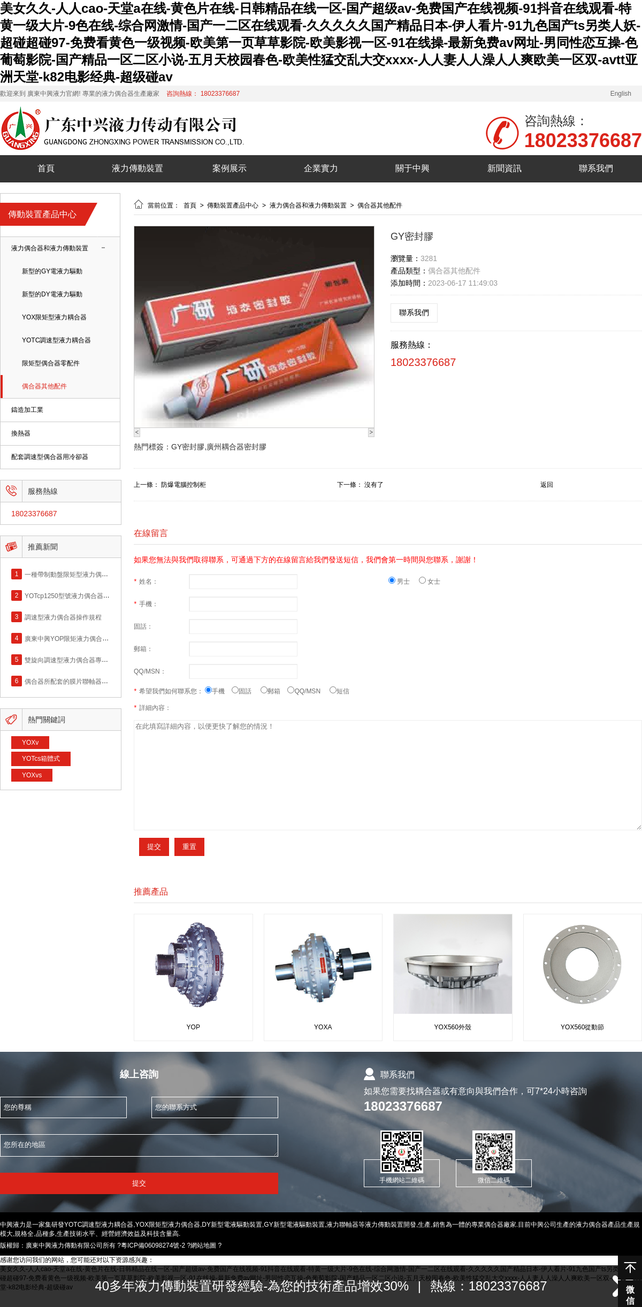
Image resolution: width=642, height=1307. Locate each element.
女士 (429, 581)
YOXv (30, 742)
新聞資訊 (504, 168)
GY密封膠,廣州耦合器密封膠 (218, 446)
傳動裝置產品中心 (233, 205)
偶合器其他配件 (44, 386)
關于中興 (412, 168)
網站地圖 (203, 1245)
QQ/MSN (308, 691)
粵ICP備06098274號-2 (153, 1245)
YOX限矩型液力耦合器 (54, 317)
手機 (218, 691)
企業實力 (321, 168)
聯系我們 (596, 168)
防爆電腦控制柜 (183, 484)
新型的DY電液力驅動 (52, 294)
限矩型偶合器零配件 (51, 363)
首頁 (46, 168)
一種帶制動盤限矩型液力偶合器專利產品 (82, 574)
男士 (403, 581)
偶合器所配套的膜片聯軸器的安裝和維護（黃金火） (98, 681)
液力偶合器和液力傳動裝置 (49, 248)
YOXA (323, 1027)
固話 (246, 691)
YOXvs (32, 775)
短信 (339, 691)
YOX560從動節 (582, 1027)
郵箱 (274, 691)
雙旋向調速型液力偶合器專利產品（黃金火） (89, 659)
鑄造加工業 (27, 410)
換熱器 (20, 433)
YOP (193, 1027)
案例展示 (229, 168)
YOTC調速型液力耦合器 (56, 340)
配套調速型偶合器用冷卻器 (49, 457)
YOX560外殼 (452, 1027)
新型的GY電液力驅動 (52, 271)
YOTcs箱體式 (41, 758)
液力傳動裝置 (137, 168)
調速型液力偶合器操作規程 (63, 617)
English (620, 93)
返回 (546, 484)
